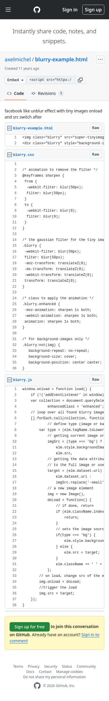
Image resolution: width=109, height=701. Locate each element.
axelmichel (18, 59)
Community (86, 666)
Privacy (34, 666)
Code (15, 93)
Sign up (93, 9)
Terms (18, 666)
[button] (80, 80)
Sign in (70, 9)
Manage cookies (69, 671)
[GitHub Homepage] (37, 685)
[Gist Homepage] (36, 9)
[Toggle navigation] (8, 9)
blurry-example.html (61, 59)
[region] (54, 141)
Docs (30, 671)
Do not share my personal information (54, 676)
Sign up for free (30, 626)
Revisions (47, 93)
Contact (45, 671)
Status (67, 666)
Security (50, 666)
